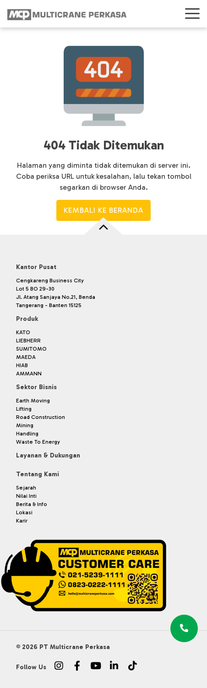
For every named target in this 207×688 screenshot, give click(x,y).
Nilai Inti (26, 496)
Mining (24, 425)
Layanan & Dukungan (48, 455)
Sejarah (26, 487)
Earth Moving (33, 400)
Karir (21, 520)
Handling (27, 433)
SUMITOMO (31, 349)
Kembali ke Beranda (103, 210)
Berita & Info (31, 504)
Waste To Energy (38, 442)
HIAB (22, 365)
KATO (23, 332)
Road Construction (40, 417)
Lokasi (24, 512)
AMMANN (29, 373)
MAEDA (26, 357)
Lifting (24, 409)
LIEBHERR (28, 340)
